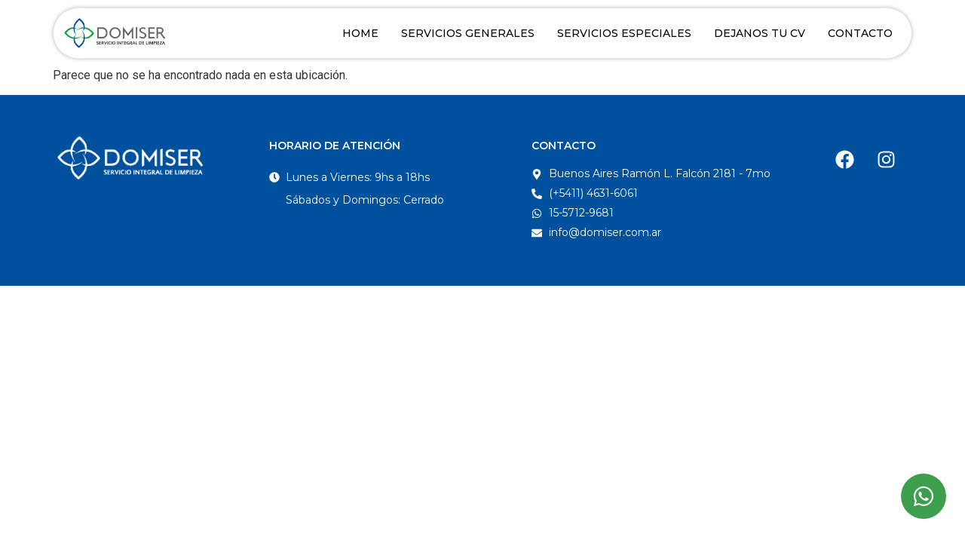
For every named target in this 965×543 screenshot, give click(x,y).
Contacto (860, 33)
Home (360, 33)
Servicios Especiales (624, 33)
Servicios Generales (468, 33)
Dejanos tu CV (759, 33)
